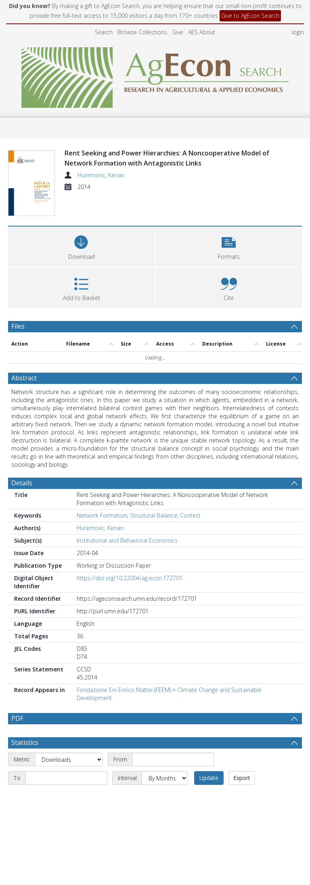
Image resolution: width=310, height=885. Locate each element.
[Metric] (69, 759)
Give (177, 32)
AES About (201, 32)
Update (208, 778)
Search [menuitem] (104, 32)
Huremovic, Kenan (101, 175)
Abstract (24, 377)
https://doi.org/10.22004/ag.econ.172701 (129, 578)
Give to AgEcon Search (250, 15)
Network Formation (102, 515)
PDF (17, 718)
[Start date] (173, 759)
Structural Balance (153, 515)
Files (18, 326)
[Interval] (165, 778)
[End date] (66, 778)
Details (21, 482)
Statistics (24, 742)
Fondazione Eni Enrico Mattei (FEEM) (124, 690)
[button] (228, 245)
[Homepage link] (155, 75)
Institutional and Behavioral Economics (127, 540)
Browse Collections (142, 32)
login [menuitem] (298, 32)
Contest (190, 515)
